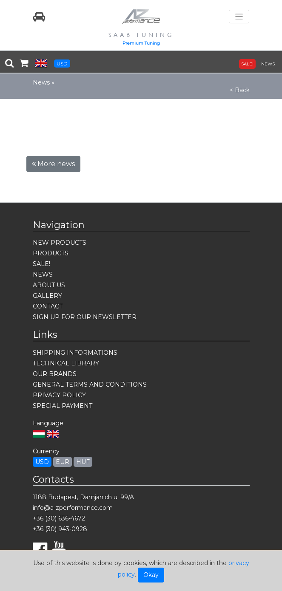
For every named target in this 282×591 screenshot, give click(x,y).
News (41, 82)
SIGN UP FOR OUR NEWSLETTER (85, 317)
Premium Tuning (141, 43)
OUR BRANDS (55, 374)
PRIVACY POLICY (59, 395)
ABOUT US (49, 285)
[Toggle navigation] (239, 17)
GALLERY (47, 296)
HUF (83, 462)
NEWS (268, 64)
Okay (151, 575)
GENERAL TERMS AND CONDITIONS (90, 384)
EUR (62, 462)
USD (62, 63)
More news (53, 164)
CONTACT (48, 306)
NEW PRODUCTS (59, 242)
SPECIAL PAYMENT (62, 406)
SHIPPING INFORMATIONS (75, 352)
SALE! (247, 64)
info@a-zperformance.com (73, 508)
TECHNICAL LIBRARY (66, 363)
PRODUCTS (50, 253)
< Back (240, 90)
